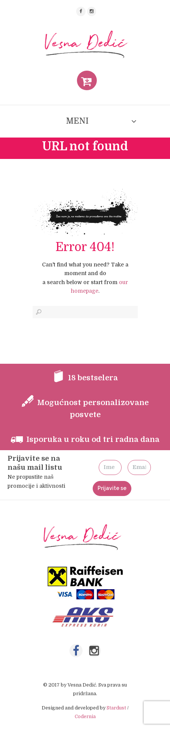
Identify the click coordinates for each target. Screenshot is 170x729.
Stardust (116, 708)
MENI (77, 121)
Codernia (85, 716)
